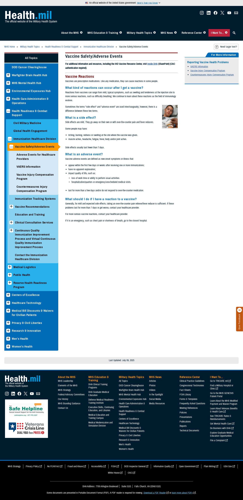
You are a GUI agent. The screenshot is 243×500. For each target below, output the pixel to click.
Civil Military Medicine (27, 123)
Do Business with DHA (220, 428)
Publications (185, 421)
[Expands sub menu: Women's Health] (8, 346)
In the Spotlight (156, 394)
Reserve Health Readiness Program (30, 285)
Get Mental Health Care (220, 423)
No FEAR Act (53, 466)
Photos (152, 385)
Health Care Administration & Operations (30, 101)
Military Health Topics (139, 33)
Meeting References (189, 408)
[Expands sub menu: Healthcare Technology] (8, 303)
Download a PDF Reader (155, 492)
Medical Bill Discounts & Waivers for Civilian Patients (32, 313)
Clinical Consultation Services (34, 222)
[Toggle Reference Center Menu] (204, 33)
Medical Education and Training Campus (98, 416)
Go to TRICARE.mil (219, 381)
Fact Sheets (185, 390)
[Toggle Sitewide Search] (234, 32)
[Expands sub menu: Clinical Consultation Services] (11, 222)
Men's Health (20, 338)
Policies (183, 412)
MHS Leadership (65, 381)
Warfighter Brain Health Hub (29, 75)
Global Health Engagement (30, 131)
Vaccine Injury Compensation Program (35, 177)
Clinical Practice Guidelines (192, 381)
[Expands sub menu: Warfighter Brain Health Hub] (8, 75)
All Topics (31, 58)
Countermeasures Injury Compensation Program (32, 189)
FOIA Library (185, 394)
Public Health (21, 275)
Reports (183, 426)
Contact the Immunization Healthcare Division (31, 257)
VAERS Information (28, 166)
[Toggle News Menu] (175, 33)
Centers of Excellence (26, 295)
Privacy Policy (32, 466)
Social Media (155, 399)
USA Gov (227, 466)
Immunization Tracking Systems (35, 199)
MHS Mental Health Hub (26, 83)
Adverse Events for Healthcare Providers (36, 157)
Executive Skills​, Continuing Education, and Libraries (101, 409)
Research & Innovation (26, 330)
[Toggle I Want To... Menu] (226, 33)
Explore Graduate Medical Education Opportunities (221, 434)
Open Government (187, 466)
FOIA (113, 466)
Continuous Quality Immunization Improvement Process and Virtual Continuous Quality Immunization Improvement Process (35, 239)
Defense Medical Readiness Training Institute (101, 401)
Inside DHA (152, 64)
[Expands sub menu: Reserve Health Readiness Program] (10, 283)
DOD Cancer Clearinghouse (29, 67)
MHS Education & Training (102, 33)
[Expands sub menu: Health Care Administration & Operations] (8, 99)
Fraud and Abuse (75, 466)
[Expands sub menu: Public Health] (10, 275)
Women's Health (22, 346)
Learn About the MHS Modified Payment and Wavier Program (224, 402)
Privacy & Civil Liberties (27, 323)
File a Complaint (217, 440)
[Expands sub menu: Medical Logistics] (10, 267)
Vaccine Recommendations (32, 206)
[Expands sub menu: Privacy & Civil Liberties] (8, 323)
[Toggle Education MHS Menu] (120, 33)
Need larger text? (226, 47)
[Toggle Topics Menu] (154, 33)
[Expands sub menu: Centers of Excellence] (8, 295)
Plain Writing (209, 466)
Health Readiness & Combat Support (29, 113)
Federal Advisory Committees (71, 394)
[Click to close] (239, 310)
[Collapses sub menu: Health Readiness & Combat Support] (8, 111)
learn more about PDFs (182, 492)
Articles (152, 381)
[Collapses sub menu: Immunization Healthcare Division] (10, 139)
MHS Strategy (64, 390)
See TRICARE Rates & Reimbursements (220, 417)
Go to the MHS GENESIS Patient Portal (221, 395)
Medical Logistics (24, 267)
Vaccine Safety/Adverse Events (34, 146)
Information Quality (162, 466)
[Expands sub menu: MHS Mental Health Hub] (8, 83)
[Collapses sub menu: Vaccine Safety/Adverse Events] (11, 147)
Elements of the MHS (67, 385)
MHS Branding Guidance (69, 403)
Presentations (186, 417)
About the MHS (70, 33)
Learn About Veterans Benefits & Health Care (224, 410)
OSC (130, 472)
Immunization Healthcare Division (34, 139)
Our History (63, 399)
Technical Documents (189, 430)
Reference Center (192, 33)
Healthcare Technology (26, 303)
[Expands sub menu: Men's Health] (8, 339)
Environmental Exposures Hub (31, 91)
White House (113, 472)
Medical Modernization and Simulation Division (100, 424)
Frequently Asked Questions (192, 403)
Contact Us (63, 408)
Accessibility (97, 466)
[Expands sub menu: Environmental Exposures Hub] (8, 91)
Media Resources (157, 403)
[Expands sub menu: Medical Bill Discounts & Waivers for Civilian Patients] (8, 311)
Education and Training (30, 214)
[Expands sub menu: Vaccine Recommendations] (11, 207)
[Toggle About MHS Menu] (81, 33)
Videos (152, 390)
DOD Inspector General (134, 466)
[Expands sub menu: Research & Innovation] (8, 331)
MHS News (167, 33)
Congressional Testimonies (192, 385)
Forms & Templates (188, 399)
